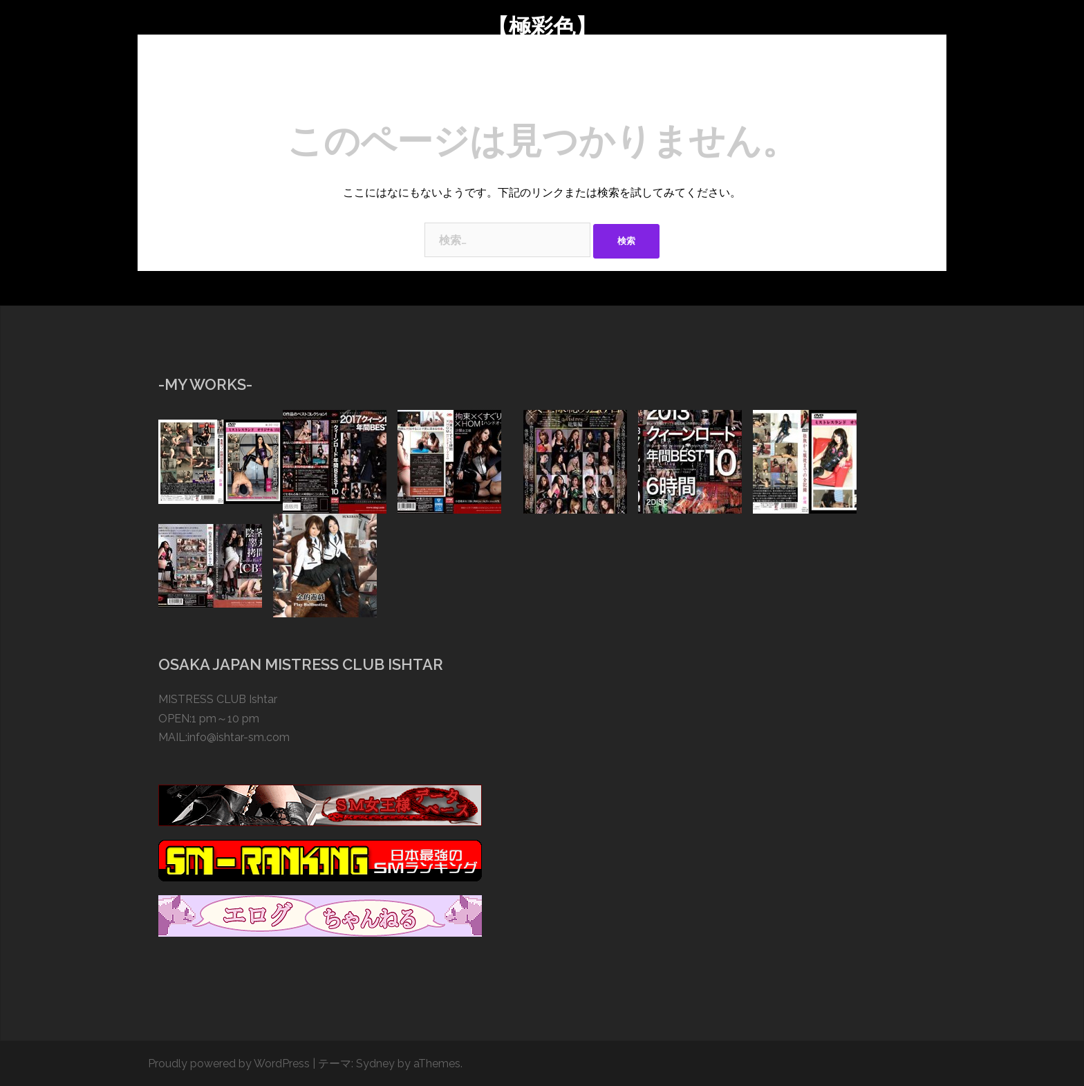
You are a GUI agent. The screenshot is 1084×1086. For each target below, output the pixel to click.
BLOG (484, 86)
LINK (793, 86)
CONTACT (738, 86)
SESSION (430, 86)
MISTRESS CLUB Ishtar (217, 699)
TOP (289, 86)
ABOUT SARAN (355, 86)
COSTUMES (612, 86)
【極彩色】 (542, 26)
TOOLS (676, 86)
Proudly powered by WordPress (229, 1063)
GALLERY (542, 86)
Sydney (375, 1063)
